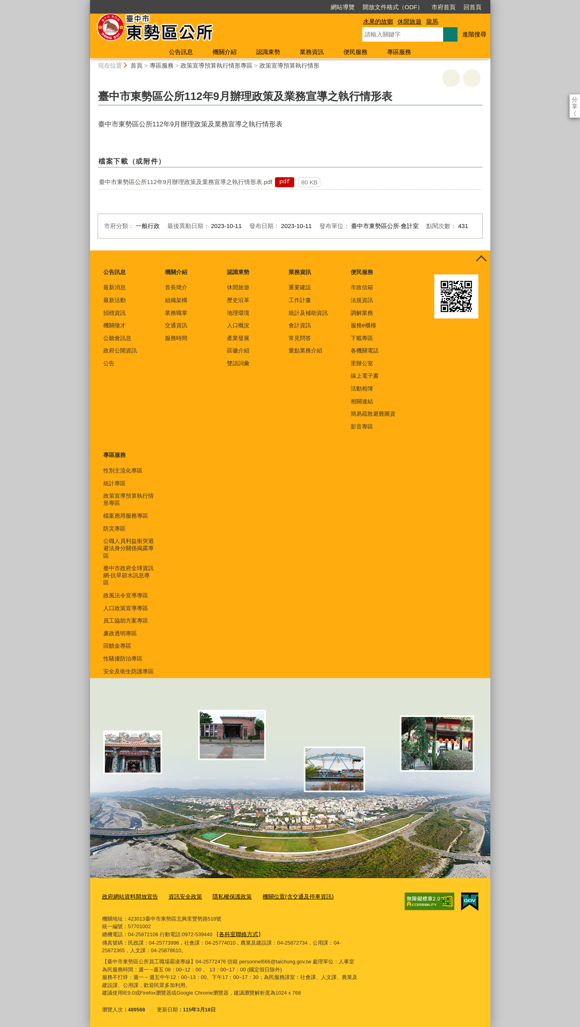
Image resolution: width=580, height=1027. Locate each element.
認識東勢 (268, 51)
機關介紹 (225, 51)
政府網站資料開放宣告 (128, 896)
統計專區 (114, 483)
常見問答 (300, 338)
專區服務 (399, 51)
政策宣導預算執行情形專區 (217, 65)
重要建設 (300, 287)
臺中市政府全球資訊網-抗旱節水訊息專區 (128, 575)
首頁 (136, 65)
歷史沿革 (238, 300)
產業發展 (238, 338)
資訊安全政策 (180, 896)
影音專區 (362, 426)
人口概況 (238, 325)
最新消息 (114, 287)
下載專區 (362, 338)
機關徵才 (114, 325)
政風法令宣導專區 (125, 595)
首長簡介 (176, 287)
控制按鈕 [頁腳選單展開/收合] (481, 259)
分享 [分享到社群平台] (575, 99)
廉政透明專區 (120, 633)
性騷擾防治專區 (122, 658)
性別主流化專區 (122, 470)
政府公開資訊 (120, 350)
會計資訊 (300, 325)
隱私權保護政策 (224, 896)
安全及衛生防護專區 (128, 671)
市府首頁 (397, 7)
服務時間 (176, 338)
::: (86, 3)
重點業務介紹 (305, 350)
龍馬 (432, 21)
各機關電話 (365, 350)
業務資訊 (312, 51)
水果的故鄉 (378, 21)
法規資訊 (362, 300)
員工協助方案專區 (125, 620)
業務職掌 (176, 313)
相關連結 (362, 401)
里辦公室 (362, 363)
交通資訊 (176, 325)
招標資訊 (114, 313)
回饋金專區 (117, 646)
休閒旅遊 (409, 21)
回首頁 (426, 7)
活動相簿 (362, 388)
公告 (108, 363)
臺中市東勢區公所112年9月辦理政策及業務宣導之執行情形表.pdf (185, 181)
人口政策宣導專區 (125, 608)
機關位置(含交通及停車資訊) (286, 896)
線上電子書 (365, 375)
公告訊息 (181, 51)
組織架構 (176, 300)
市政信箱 (362, 287)
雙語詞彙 (238, 363)
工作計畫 (300, 300)
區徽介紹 (238, 350)
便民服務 (355, 51)
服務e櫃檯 (363, 325)
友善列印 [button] (451, 78)
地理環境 (238, 313)
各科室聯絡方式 (237, 933)
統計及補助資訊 (308, 313)
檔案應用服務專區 (125, 515)
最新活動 (114, 300)
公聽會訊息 (117, 338)
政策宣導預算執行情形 (289, 65)
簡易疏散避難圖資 (373, 413)
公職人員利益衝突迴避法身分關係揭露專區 (128, 548)
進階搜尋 (474, 34)
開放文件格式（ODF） (347, 7)
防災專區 (114, 528)
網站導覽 (297, 7)
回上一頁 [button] (472, 78)
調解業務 (362, 313)
